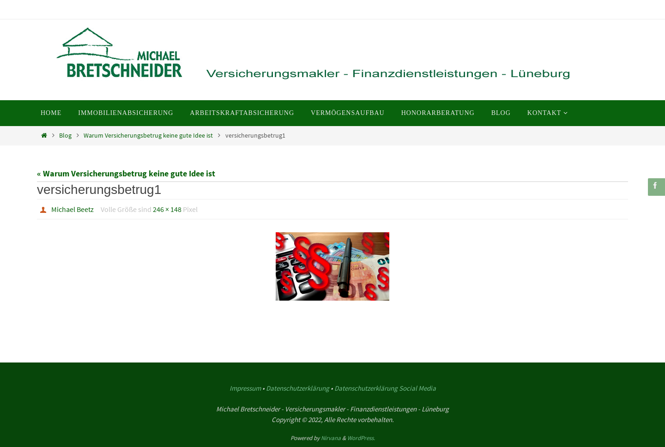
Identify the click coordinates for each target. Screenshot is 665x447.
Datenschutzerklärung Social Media (385, 388)
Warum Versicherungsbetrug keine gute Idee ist (148, 135)
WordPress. (361, 438)
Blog (65, 135)
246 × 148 (167, 209)
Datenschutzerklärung (297, 388)
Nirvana (331, 438)
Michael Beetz (72, 209)
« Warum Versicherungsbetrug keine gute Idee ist (126, 173)
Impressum (245, 388)
